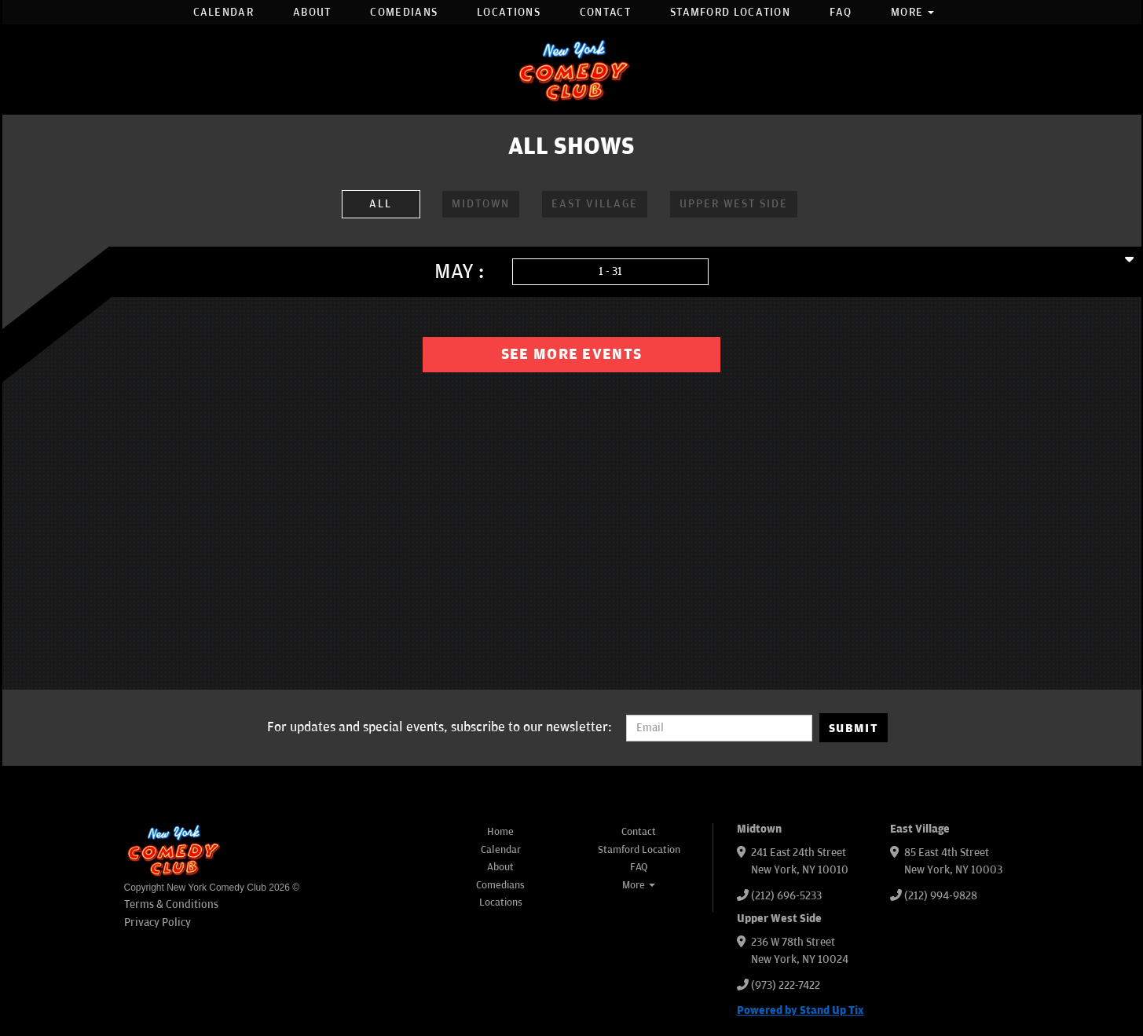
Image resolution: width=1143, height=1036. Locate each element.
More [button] (913, 12)
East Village (594, 203)
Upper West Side (734, 203)
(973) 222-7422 (785, 985)
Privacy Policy (157, 922)
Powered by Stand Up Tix (800, 1010)
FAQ (841, 12)
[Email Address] (719, 728)
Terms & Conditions (171, 904)
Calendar (223, 12)
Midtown (481, 203)
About (312, 12)
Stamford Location (730, 12)
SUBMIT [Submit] (853, 728)
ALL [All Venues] (380, 203)
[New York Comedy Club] (572, 69)
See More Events (572, 354)
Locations (508, 12)
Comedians (404, 12)
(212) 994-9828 (940, 895)
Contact (605, 12)
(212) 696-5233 (786, 895)
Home (500, 832)
